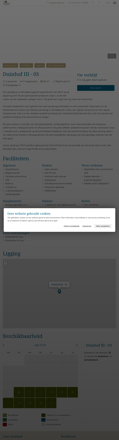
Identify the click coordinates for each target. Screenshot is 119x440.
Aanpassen (86, 226)
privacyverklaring (98, 217)
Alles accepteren (103, 226)
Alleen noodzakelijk (71, 226)
